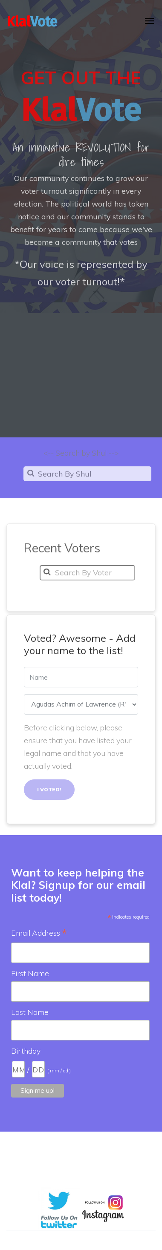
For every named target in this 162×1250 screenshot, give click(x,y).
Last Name (30, 1012)
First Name (30, 973)
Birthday (25, 1050)
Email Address (39, 933)
